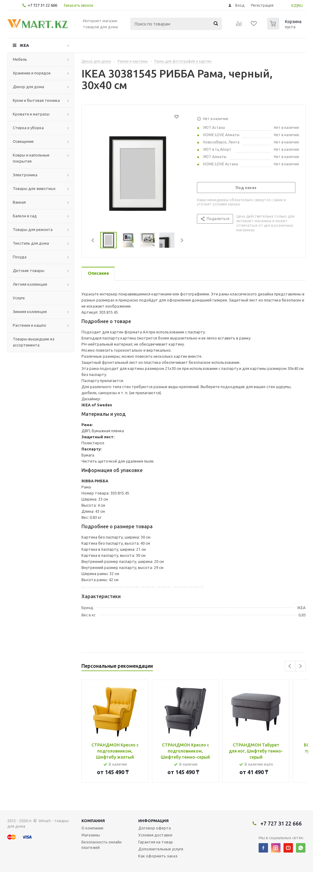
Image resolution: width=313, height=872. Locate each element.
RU (300, 5)
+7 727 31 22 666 (42, 5)
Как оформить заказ (157, 856)
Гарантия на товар (155, 842)
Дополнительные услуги (160, 849)
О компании (92, 828)
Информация (153, 821)
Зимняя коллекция (30, 311)
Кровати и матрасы (31, 114)
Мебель (20, 59)
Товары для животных (34, 188)
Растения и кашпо (29, 325)
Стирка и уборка (28, 128)
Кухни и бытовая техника (36, 100)
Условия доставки (155, 835)
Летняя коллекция (30, 284)
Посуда (19, 257)
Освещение (23, 141)
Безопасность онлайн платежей (101, 845)
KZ (294, 5)
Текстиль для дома (31, 243)
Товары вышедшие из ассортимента (33, 342)
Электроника (25, 175)
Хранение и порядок (32, 73)
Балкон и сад (25, 216)
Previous (93, 240)
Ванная (19, 202)
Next (181, 240)
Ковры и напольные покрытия (31, 158)
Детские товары (28, 270)
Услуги (19, 298)
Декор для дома (28, 86)
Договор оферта (154, 828)
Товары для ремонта (33, 229)
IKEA (24, 45)
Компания (93, 821)
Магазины (90, 835)
